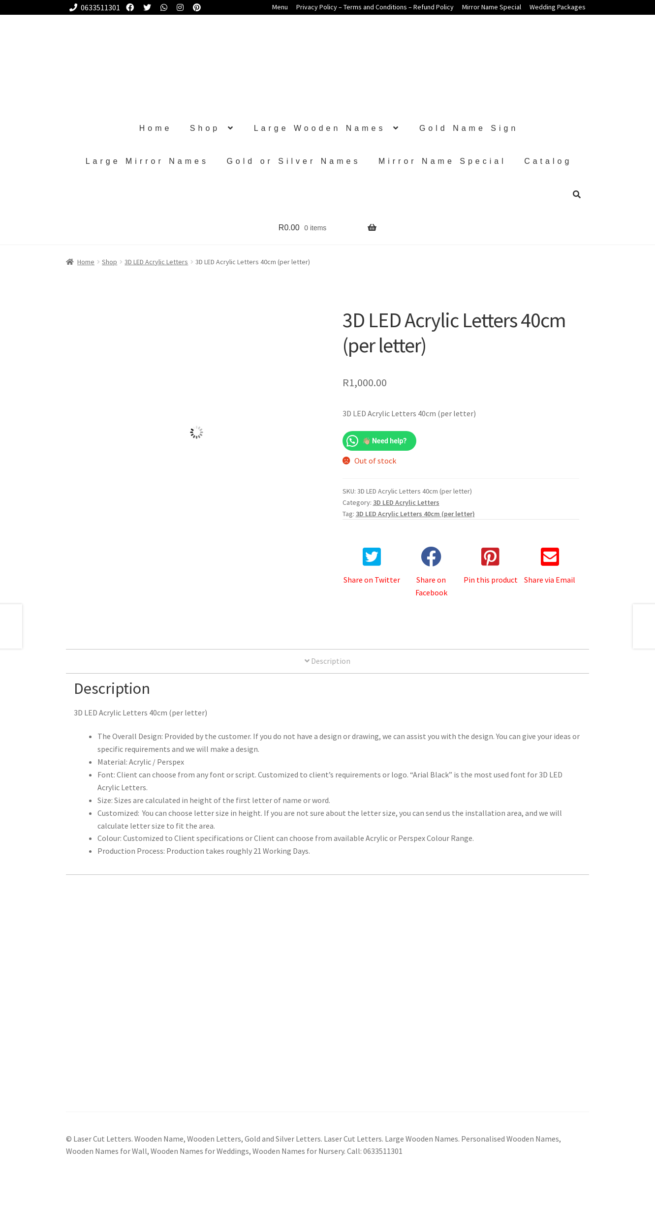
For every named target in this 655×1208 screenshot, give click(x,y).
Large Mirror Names (147, 161)
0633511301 (93, 7)
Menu (280, 6)
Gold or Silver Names (293, 161)
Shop (205, 128)
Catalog (548, 161)
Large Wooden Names (320, 128)
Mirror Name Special (491, 6)
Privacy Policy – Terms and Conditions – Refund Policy (375, 6)
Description (327, 661)
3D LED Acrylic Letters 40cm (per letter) (415, 513)
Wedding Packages (558, 6)
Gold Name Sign (468, 128)
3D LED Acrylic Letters (156, 261)
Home (155, 128)
